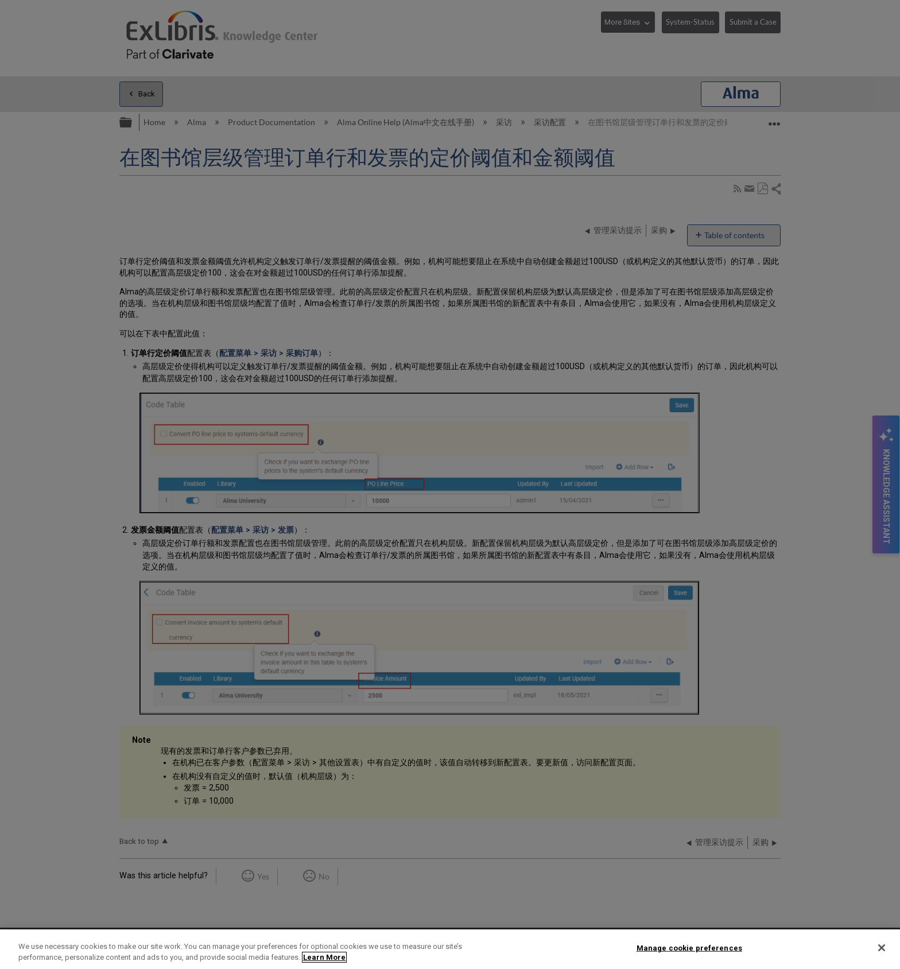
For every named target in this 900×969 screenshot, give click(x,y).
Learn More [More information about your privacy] (324, 957)
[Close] (881, 947)
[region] (450, 949)
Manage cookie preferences (689, 948)
